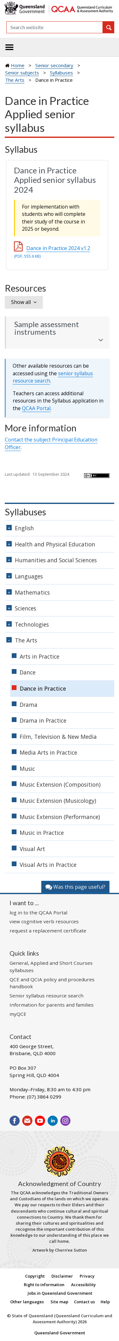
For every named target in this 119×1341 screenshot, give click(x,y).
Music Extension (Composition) (60, 784)
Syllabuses (61, 72)
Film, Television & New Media (58, 736)
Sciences (25, 608)
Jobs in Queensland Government (60, 1293)
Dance (28, 672)
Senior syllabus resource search (46, 995)
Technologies (32, 624)
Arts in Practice (39, 656)
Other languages (27, 1302)
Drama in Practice (43, 720)
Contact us (84, 1302)
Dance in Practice (43, 688)
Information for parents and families (52, 1005)
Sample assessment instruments (46, 328)
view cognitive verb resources (44, 921)
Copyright (35, 1276)
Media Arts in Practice (48, 752)
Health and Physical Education (55, 544)
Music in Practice (42, 832)
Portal (36, 408)
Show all (21, 302)
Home (17, 65)
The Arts (14, 80)
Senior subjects (22, 72)
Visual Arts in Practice (48, 864)
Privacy (87, 1276)
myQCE (18, 1014)
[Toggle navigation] (9, 47)
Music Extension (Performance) (60, 817)
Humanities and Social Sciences (56, 560)
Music (27, 768)
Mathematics (32, 592)
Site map (59, 1302)
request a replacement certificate (48, 930)
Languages (29, 576)
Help (105, 1302)
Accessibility (83, 1284)
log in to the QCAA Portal (38, 912)
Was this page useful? (75, 886)
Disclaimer (62, 1276)
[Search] (54, 27)
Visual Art (32, 849)
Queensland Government (59, 1333)
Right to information (44, 1284)
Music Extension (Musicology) (58, 800)
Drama (28, 704)
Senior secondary (54, 65)
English (24, 528)
